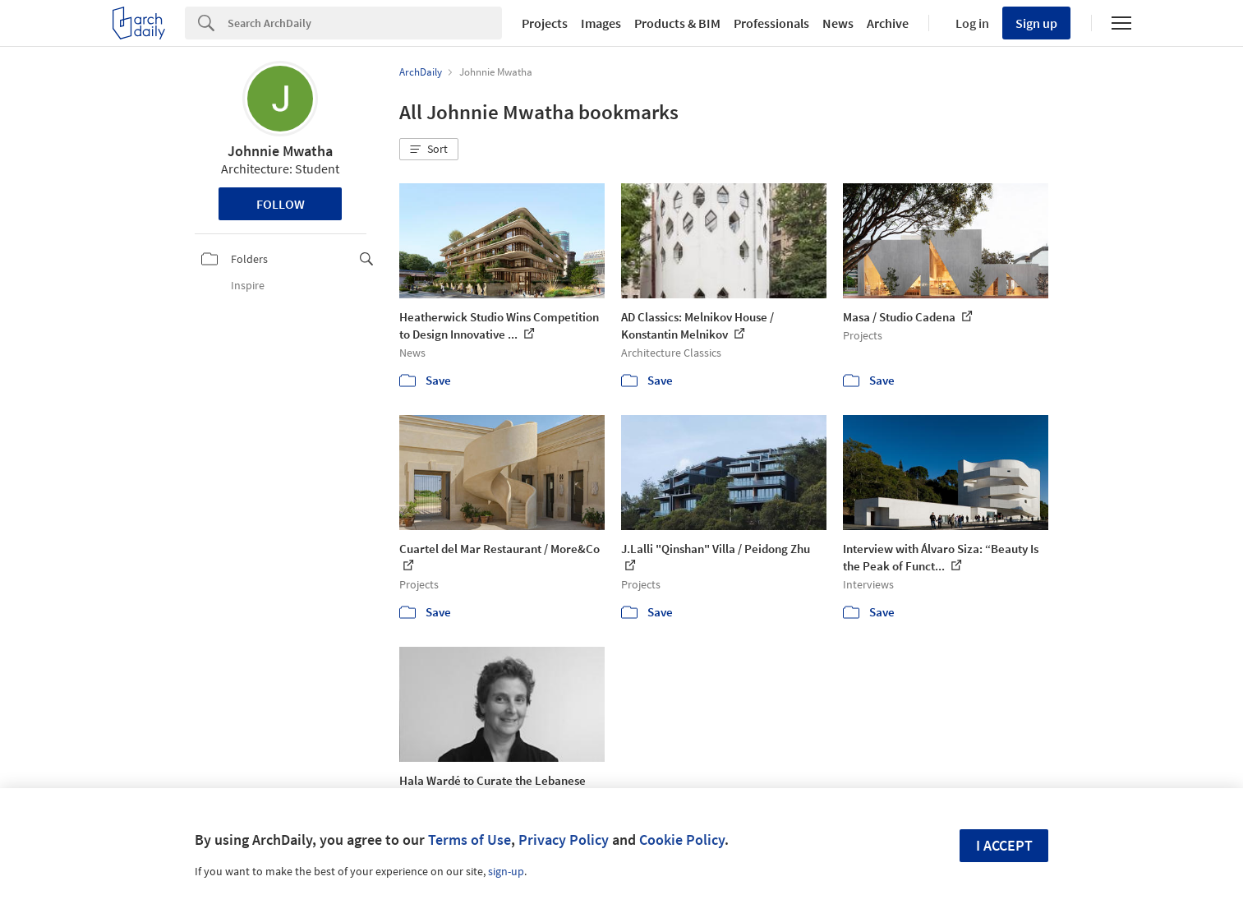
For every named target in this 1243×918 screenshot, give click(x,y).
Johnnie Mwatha (280, 150)
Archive (888, 23)
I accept (1004, 845)
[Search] (365, 23)
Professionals (771, 23)
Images (601, 23)
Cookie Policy (682, 839)
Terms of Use (469, 839)
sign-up (506, 871)
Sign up (1036, 23)
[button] (428, 149)
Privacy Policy (563, 839)
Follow (280, 204)
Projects (545, 23)
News (838, 23)
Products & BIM (677, 23)
